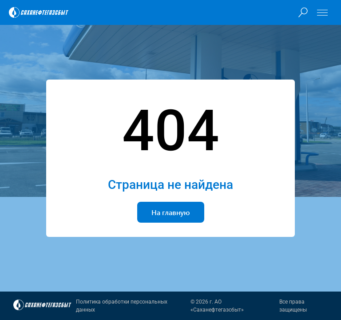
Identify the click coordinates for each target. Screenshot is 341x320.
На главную (170, 212)
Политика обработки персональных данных (121, 306)
